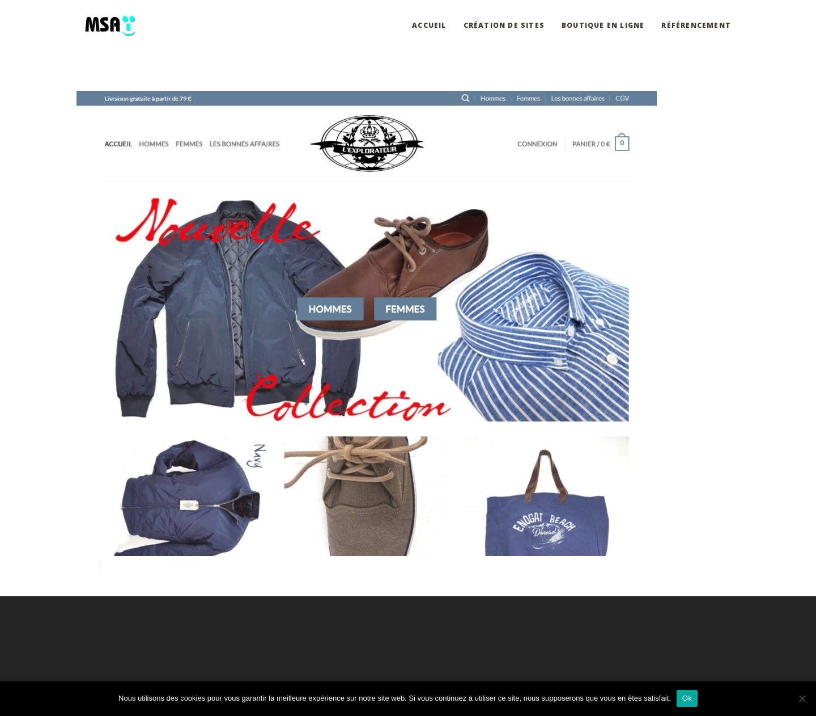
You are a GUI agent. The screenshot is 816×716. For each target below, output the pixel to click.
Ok (687, 698)
